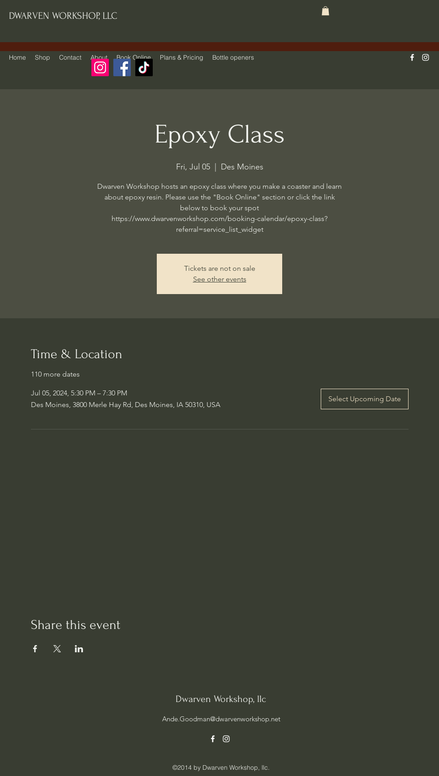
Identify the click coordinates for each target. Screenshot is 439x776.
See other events (219, 279)
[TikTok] (144, 67)
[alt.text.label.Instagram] (425, 57)
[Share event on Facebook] (35, 648)
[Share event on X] (57, 648)
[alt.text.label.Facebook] (412, 57)
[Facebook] (122, 67)
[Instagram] (100, 67)
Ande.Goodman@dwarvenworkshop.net (221, 719)
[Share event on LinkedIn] (79, 648)
